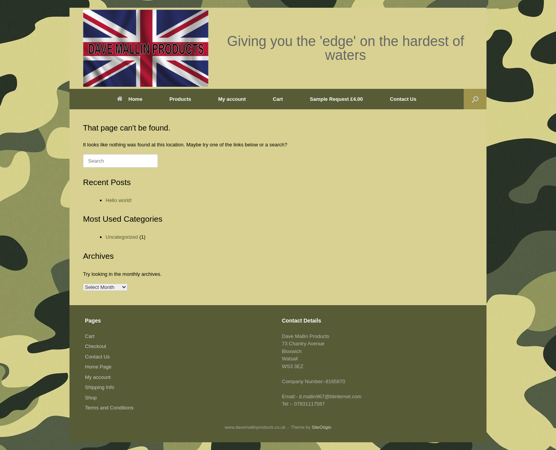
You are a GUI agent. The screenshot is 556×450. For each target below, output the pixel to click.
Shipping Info (99, 387)
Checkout (95, 346)
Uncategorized (122, 237)
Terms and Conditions (109, 408)
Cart (278, 99)
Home (129, 99)
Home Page (98, 367)
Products (180, 99)
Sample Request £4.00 (336, 99)
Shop (91, 398)
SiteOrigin (321, 427)
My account (232, 99)
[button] (475, 99)
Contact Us (403, 99)
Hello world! (119, 200)
